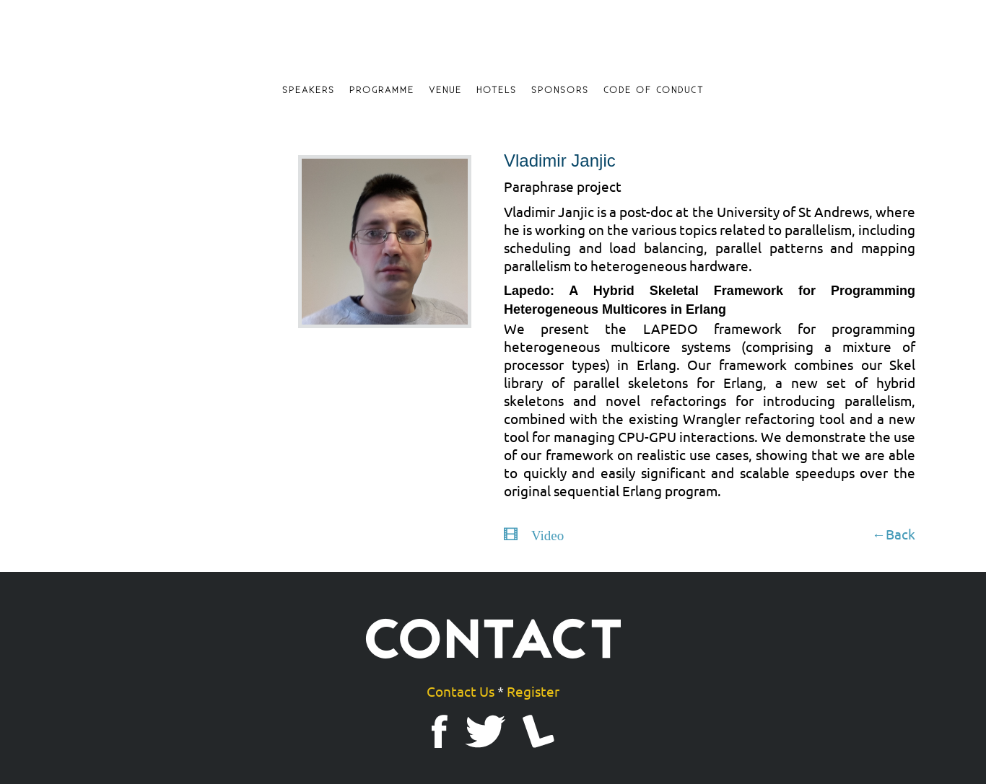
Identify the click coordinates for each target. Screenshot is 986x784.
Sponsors (560, 90)
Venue (445, 90)
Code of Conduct (653, 90)
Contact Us (460, 691)
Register (533, 691)
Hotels (496, 90)
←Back (893, 533)
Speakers (308, 90)
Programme (381, 90)
